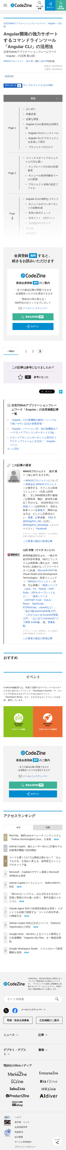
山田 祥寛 (44, 61)
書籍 (43, 1050)
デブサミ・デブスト (15, 1052)
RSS (51, 517)
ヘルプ (18, 1117)
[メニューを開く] (5, 5)
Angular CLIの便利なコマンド (42, 199)
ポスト (46, 392)
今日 (18, 827)
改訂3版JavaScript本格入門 (40, 611)
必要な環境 (32, 119)
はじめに (31, 108)
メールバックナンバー (33, 308)
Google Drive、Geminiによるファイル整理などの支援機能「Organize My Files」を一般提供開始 (35, 938)
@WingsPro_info (32, 521)
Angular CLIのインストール (43, 133)
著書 (30, 517)
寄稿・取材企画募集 (18, 1020)
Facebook (41, 528)
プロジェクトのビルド (41, 147)
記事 (37, 517)
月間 (48, 827)
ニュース (11, 1035)
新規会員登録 (32, 317)
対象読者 (31, 114)
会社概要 (19, 1137)
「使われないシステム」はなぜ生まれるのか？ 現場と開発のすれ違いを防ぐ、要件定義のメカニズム (35, 897)
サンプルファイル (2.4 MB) (38, 85)
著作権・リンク (22, 1122)
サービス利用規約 (23, 1142)
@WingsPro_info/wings (35, 524)
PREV (10, 351)
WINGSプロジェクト (36, 480)
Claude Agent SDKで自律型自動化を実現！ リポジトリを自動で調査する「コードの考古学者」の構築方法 (35, 912)
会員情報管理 (21, 1127)
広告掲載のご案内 (49, 1020)
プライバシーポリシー (25, 1147)
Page (12, 128)
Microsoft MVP (46, 570)
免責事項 (19, 1132)
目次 (45, 98)
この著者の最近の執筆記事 (37, 541)
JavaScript (9, 76)
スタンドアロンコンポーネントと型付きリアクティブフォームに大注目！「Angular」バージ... (34, 441)
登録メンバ (29, 506)
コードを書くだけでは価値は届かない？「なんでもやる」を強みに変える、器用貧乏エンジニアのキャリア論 (35, 861)
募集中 (41, 510)
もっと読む (13, 448)
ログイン (32, 326)
